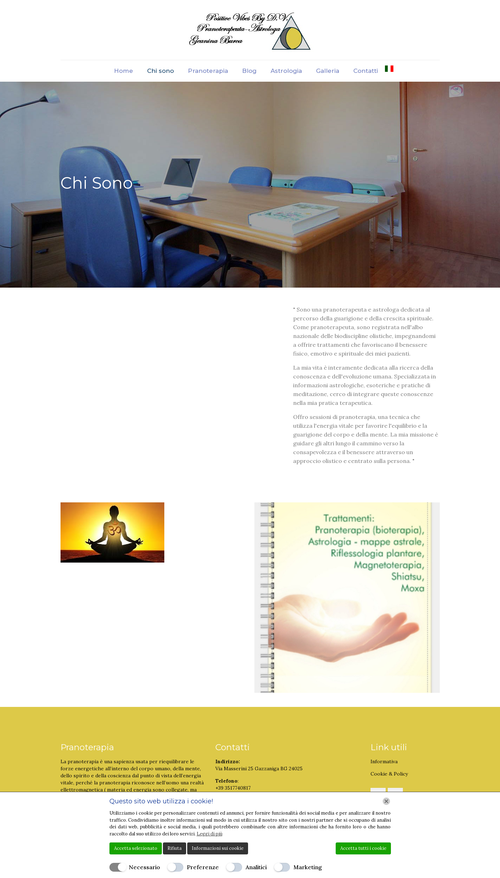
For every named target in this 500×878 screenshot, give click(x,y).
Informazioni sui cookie (217, 848)
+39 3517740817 (233, 788)
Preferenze (203, 867)
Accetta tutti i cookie (363, 848)
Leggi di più (209, 834)
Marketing (307, 867)
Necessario (144, 867)
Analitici (256, 867)
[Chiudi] (386, 801)
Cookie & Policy (389, 774)
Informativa (384, 761)
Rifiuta (174, 848)
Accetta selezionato (135, 848)
